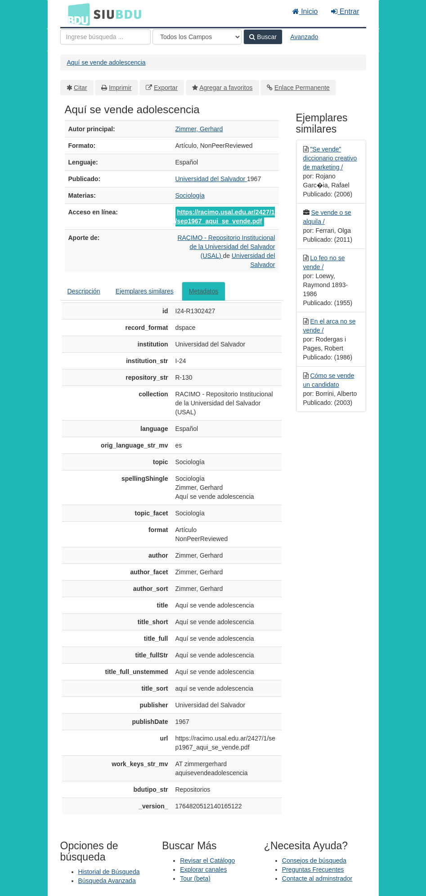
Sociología (190, 195)
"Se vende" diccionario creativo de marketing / (330, 158)
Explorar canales (203, 869)
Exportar (166, 87)
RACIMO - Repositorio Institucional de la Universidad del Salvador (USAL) (226, 246)
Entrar (345, 11)
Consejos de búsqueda (314, 860)
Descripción (83, 291)
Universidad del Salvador (211, 178)
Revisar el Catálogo (207, 860)
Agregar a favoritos (225, 87)
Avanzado (304, 36)
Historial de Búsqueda (109, 871)
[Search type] (197, 36)
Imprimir (120, 87)
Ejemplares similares (145, 291)
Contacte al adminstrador (317, 878)
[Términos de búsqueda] (105, 36)
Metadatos (203, 291)
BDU (76, 14)
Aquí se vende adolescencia (106, 62)
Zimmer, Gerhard (199, 129)
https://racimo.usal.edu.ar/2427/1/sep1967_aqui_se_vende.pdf (225, 216)
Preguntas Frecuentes (313, 869)
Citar (80, 87)
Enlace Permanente (302, 87)
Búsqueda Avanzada (107, 880)
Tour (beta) (195, 878)
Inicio (305, 11)
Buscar (262, 36)
